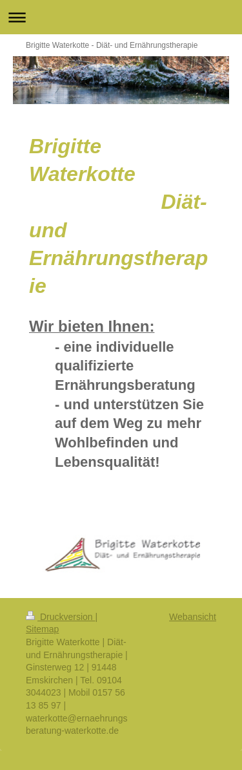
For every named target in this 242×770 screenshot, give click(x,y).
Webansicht (192, 617)
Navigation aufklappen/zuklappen (121, 17)
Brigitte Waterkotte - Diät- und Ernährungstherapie (111, 45)
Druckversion (60, 617)
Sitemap (42, 629)
